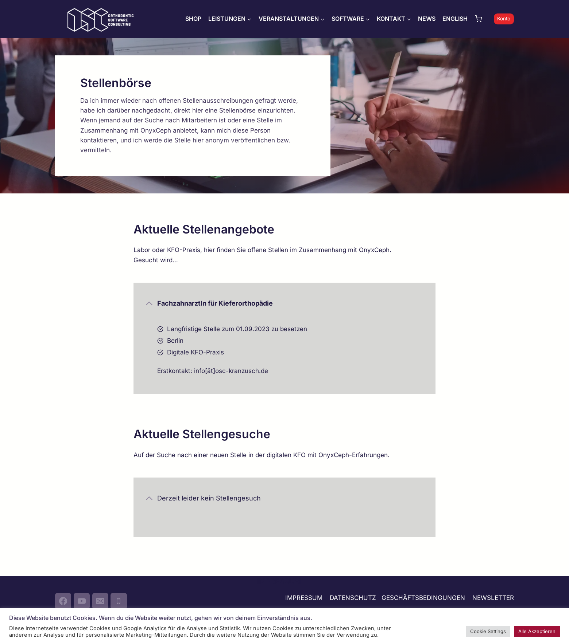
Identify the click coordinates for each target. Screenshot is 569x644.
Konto (503, 18)
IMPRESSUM (303, 597)
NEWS (427, 18)
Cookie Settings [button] (488, 631)
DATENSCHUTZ (353, 597)
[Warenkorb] (482, 18)
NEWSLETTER (493, 597)
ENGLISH (455, 18)
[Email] (100, 601)
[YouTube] (82, 601)
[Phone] (119, 601)
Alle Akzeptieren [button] (537, 631)
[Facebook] (63, 601)
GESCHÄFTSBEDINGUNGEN (424, 597)
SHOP (193, 18)
